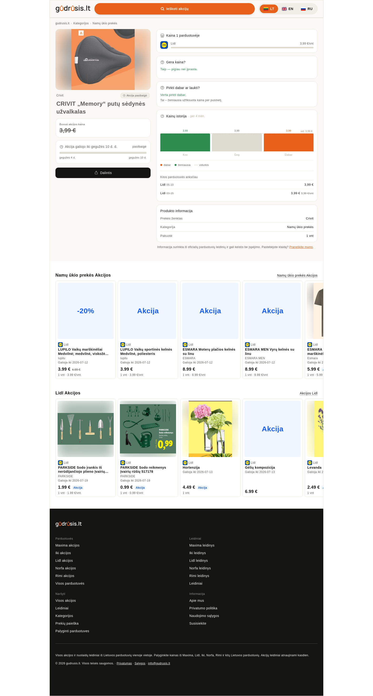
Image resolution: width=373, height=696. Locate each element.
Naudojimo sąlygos (204, 616)
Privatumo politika (203, 608)
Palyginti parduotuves (72, 631)
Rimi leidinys (199, 576)
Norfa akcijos (65, 568)
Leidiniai (195, 583)
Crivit (60, 95)
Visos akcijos (65, 600)
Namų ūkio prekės (105, 23)
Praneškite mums (301, 247)
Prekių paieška (67, 623)
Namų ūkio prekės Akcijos (297, 275)
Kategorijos (81, 23)
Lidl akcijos (64, 560)
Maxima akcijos (67, 545)
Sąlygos (140, 663)
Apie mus (196, 600)
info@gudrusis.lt (159, 663)
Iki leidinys (197, 553)
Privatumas (124, 663)
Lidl (173, 43)
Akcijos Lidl (309, 393)
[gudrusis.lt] (73, 8)
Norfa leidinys (200, 568)
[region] (186, 330)
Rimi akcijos (64, 576)
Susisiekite (197, 623)
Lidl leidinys (198, 560)
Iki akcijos (63, 553)
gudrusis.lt (62, 23)
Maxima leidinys (202, 545)
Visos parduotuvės (69, 583)
